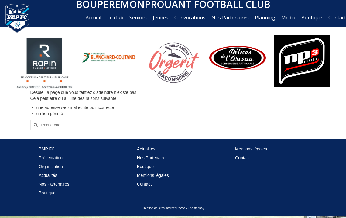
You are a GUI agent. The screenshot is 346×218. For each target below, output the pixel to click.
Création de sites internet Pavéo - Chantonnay (173, 208)
